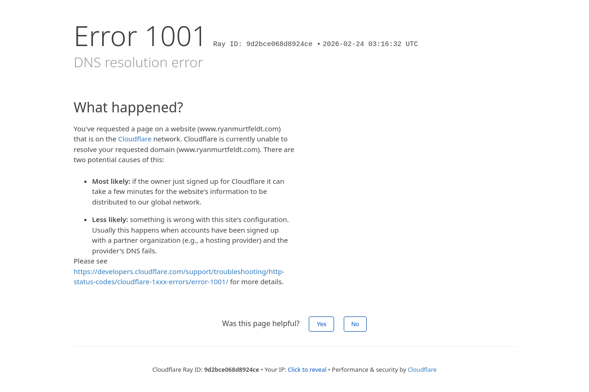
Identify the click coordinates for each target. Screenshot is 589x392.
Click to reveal (307, 369)
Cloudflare (135, 138)
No (355, 324)
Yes (321, 324)
